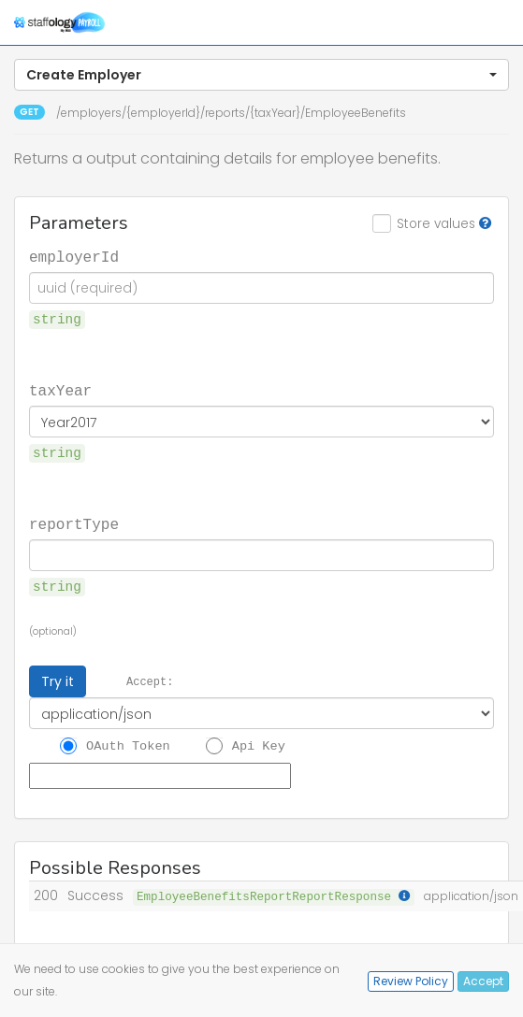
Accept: (149, 681)
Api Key (258, 745)
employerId (74, 256)
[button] (261, 75)
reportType (74, 523)
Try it (57, 681)
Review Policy (410, 981)
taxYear (60, 389)
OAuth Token (128, 745)
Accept (483, 981)
